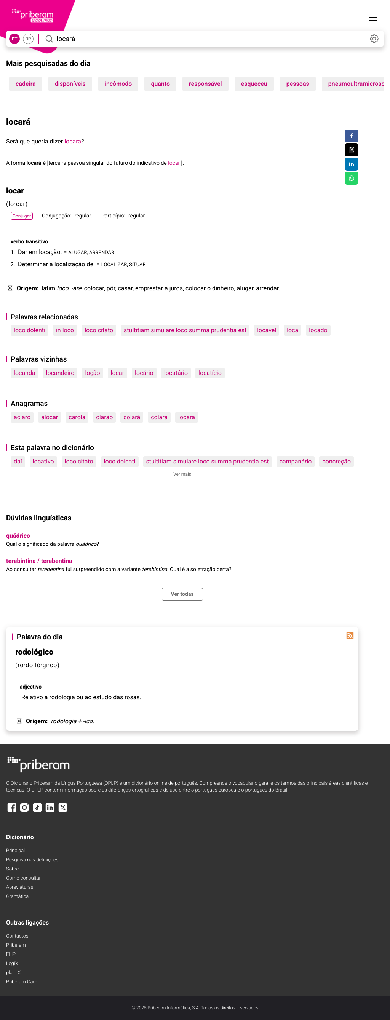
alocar (49, 417)
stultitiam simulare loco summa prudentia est (185, 330)
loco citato (99, 330)
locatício (210, 372)
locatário (176, 372)
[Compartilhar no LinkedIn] (351, 164)
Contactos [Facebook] (17, 936)
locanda (24, 372)
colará (131, 417)
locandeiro (60, 372)
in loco (65, 330)
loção (92, 372)
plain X (13, 973)
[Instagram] (24, 811)
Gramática (17, 896)
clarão (104, 417)
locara (72, 141)
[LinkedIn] (50, 811)
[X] (63, 811)
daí (18, 461)
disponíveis (70, 83)
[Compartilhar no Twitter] (351, 149)
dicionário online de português (164, 783)
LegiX (12, 964)
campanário (296, 461)
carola (77, 417)
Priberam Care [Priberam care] (21, 982)
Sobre (12, 869)
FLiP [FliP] (11, 954)
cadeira (26, 83)
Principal (15, 851)
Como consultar (23, 878)
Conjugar (22, 216)
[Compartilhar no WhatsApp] (351, 178)
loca (292, 330)
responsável (205, 83)
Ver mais (182, 474)
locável (266, 330)
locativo (43, 461)
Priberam (16, 945)
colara (159, 417)
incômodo (118, 83)
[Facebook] (12, 811)
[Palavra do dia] (350, 635)
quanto (160, 83)
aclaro (22, 417)
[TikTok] (37, 811)
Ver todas (182, 594)
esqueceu (254, 83)
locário (144, 372)
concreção (336, 461)
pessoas (297, 83)
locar (118, 372)
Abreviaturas (19, 887)
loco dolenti (29, 330)
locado (318, 330)
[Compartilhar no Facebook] (351, 136)
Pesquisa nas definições (32, 860)
